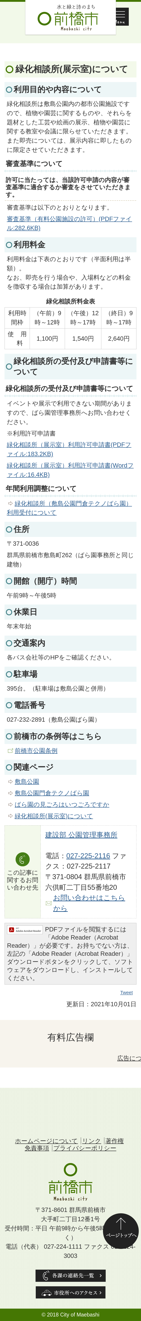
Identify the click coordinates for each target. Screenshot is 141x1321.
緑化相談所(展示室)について (54, 815)
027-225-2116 (88, 856)
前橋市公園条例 (36, 750)
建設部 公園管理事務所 (81, 835)
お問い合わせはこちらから (89, 903)
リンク (91, 1140)
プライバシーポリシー (84, 1148)
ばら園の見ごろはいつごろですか (62, 804)
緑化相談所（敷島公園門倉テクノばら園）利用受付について (69, 508)
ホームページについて (46, 1140)
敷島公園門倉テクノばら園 (52, 792)
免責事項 (37, 1148)
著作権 (114, 1140)
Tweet (126, 992)
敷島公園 (27, 781)
